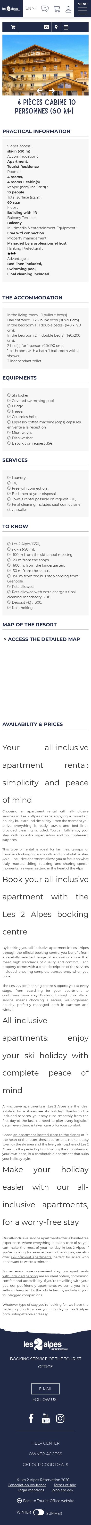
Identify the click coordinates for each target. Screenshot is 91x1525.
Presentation (40, 27)
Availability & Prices (60, 27)
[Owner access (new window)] (45, 1454)
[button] (57, 8)
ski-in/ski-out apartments (31, 1257)
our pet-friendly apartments (33, 1285)
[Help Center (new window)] (45, 1443)
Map (50, 27)
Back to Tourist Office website (48, 1501)
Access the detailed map (44, 639)
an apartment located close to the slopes (46, 1135)
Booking (31, 27)
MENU (83, 4)
